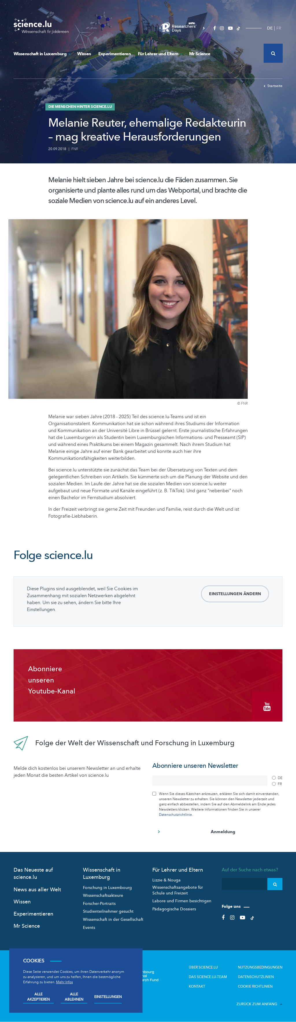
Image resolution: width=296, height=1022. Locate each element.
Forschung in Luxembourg (107, 887)
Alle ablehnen (74, 997)
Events (89, 927)
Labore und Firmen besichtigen (181, 901)
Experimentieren (114, 54)
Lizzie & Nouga (166, 880)
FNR (74, 149)
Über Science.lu (203, 967)
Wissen (84, 54)
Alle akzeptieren (38, 997)
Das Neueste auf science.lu (33, 873)
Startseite (273, 86)
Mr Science (199, 54)
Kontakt (197, 986)
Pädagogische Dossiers (174, 909)
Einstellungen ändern (235, 594)
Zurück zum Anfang (259, 1004)
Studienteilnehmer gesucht (108, 911)
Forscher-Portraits (99, 903)
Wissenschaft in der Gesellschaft (113, 919)
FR (278, 28)
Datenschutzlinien (256, 977)
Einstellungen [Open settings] (108, 997)
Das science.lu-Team (208, 977)
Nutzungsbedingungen (260, 967)
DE (270, 28)
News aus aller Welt (37, 889)
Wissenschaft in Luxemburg (42, 54)
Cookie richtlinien (255, 986)
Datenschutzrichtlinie (175, 814)
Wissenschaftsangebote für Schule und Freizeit (177, 890)
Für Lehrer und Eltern (160, 54)
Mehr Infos (64, 982)
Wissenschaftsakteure (103, 895)
